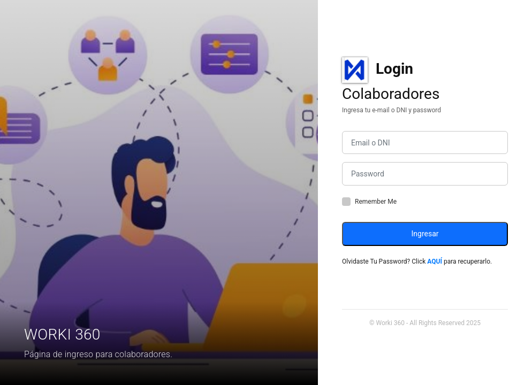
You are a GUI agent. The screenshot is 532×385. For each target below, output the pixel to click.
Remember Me (376, 201)
